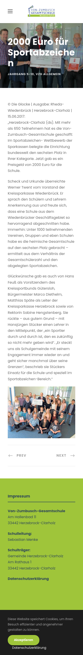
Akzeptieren (23, 640)
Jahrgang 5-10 (21, 74)
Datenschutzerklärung (29, 647)
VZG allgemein (48, 74)
